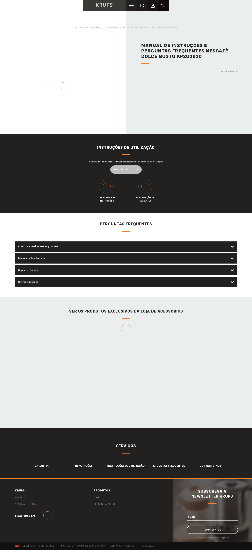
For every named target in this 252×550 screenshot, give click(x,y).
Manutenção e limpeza (31, 258)
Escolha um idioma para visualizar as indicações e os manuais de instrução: (126, 161)
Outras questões (28, 282)
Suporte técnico (28, 270)
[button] (152, 5)
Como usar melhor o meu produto (38, 246)
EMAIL (192, 517)
